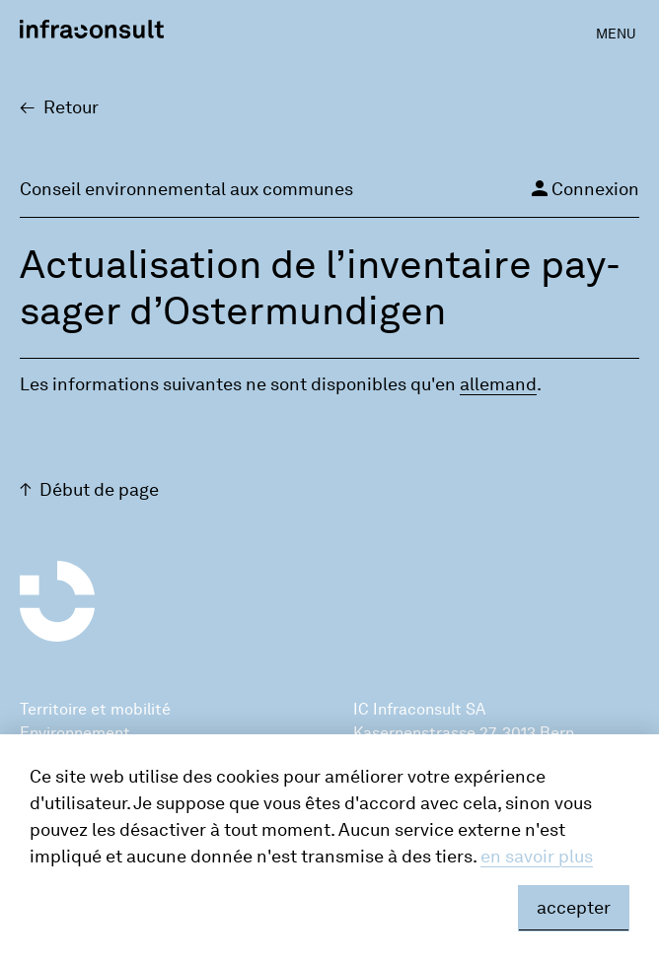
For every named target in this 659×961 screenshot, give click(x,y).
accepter (574, 908)
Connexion (583, 188)
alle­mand (498, 384)
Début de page (99, 490)
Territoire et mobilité (95, 709)
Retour (71, 107)
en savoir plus (536, 856)
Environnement (75, 732)
